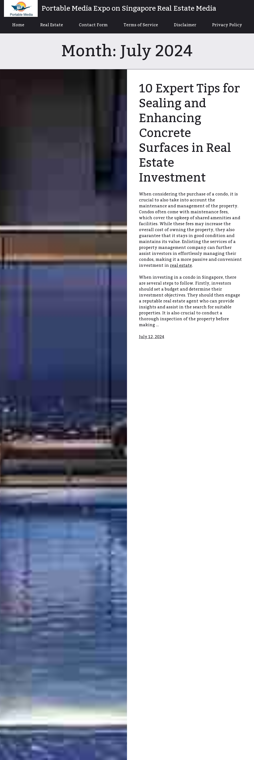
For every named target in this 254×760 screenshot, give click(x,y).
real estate (181, 266)
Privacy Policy (227, 25)
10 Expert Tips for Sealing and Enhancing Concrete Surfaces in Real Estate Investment (189, 133)
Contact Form (93, 25)
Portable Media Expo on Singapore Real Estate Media (129, 8)
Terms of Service (141, 25)
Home (18, 25)
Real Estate (51, 25)
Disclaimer (185, 25)
